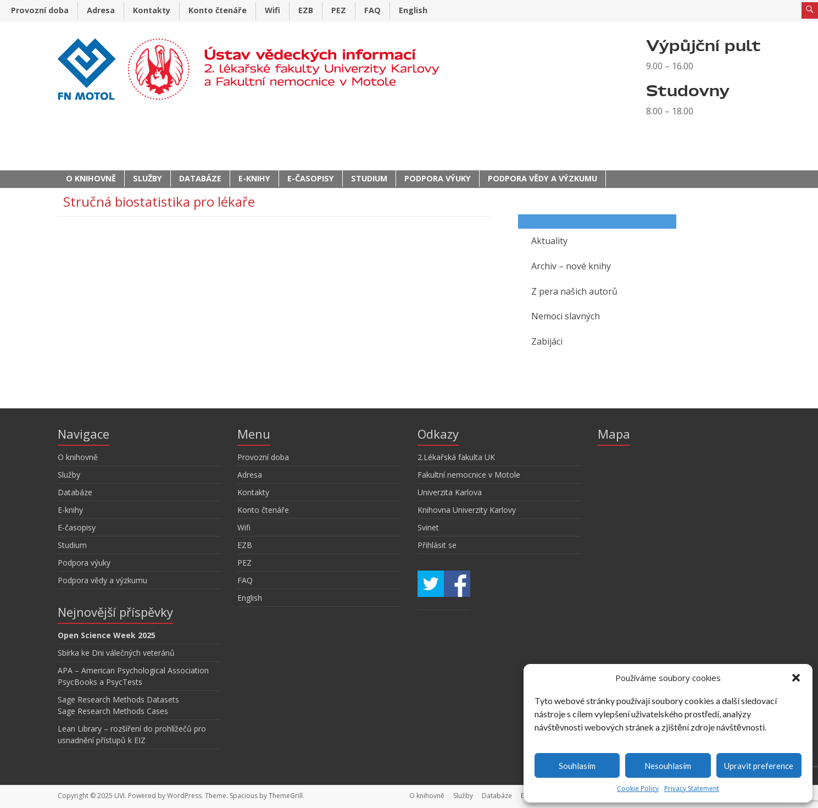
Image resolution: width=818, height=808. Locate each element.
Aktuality (549, 241)
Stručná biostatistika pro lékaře (159, 201)
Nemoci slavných (565, 316)
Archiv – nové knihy (571, 266)
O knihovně (91, 178)
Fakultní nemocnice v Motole (469, 474)
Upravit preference (758, 766)
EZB (305, 10)
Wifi (272, 10)
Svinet (428, 527)
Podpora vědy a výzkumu (542, 178)
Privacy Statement (691, 788)
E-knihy (254, 178)
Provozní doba (40, 10)
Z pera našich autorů (574, 291)
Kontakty (151, 10)
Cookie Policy (638, 788)
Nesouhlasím (667, 766)
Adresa (101, 10)
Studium (369, 178)
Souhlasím (577, 766)
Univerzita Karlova (450, 492)
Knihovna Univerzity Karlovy (467, 510)
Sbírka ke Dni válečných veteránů (116, 652)
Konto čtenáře (217, 10)
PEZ (338, 10)
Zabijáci (547, 341)
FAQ (372, 10)
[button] (796, 677)
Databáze (200, 178)
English (413, 10)
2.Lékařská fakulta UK (456, 457)
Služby (147, 178)
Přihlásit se (437, 545)
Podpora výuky (437, 178)
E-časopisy (310, 178)
